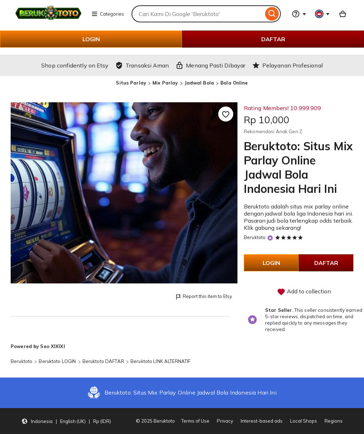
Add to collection (304, 292)
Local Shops (303, 421)
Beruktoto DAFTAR (103, 361)
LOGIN (91, 39)
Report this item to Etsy (203, 296)
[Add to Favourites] (225, 114)
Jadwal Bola (199, 83)
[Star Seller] (270, 238)
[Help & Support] (299, 13)
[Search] (272, 13)
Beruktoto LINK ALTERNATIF (160, 361)
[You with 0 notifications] (322, 13)
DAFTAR (273, 39)
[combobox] (197, 13)
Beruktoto (255, 237)
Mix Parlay (165, 83)
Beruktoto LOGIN (57, 361)
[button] (66, 421)
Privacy (225, 421)
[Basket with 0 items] (342, 13)
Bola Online (234, 83)
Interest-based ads (262, 421)
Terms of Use (195, 421)
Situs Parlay (131, 83)
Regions (334, 421)
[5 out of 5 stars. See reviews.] (290, 237)
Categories (107, 14)
